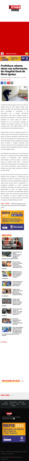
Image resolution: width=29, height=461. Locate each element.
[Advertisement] (14, 36)
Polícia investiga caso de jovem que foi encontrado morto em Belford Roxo (13, 205)
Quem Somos (13, 402)
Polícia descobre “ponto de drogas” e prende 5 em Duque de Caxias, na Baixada (12, 312)
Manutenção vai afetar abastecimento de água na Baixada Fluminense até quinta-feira (12, 255)
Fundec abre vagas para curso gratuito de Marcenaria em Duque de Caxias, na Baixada (12, 293)
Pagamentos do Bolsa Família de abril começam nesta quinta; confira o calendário (12, 275)
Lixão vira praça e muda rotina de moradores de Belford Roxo (18, 283)
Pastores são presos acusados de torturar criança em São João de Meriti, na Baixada (12, 265)
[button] (2, 53)
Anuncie (12, 404)
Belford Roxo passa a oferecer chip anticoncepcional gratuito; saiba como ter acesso (11, 244)
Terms (18, 404)
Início (6, 402)
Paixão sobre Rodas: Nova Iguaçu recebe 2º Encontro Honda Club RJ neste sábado (12, 302)
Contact (14, 406)
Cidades (23, 404)
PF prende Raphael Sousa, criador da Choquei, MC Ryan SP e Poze (17, 321)
